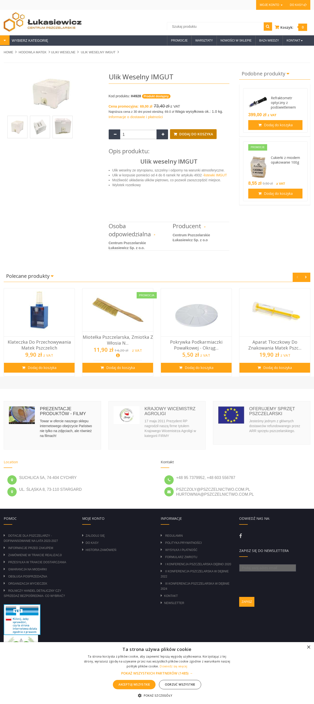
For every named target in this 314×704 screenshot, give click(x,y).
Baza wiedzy (269, 40)
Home (8, 52)
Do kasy (298, 5)
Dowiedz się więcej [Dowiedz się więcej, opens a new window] (173, 666)
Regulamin (174, 535)
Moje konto (271, 5)
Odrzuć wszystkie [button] (180, 684)
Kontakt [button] (295, 40)
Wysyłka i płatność (181, 550)
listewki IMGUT (215, 175)
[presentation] (276, 581)
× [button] (308, 647)
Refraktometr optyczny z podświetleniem (283, 103)
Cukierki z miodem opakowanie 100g (285, 160)
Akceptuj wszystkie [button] (134, 684)
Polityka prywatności (183, 543)
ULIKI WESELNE (63, 52)
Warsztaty (204, 40)
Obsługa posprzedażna (27, 576)
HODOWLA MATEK (33, 52)
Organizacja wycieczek (27, 583)
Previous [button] (297, 277)
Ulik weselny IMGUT (98, 52)
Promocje (179, 40)
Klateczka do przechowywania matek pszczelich (39, 345)
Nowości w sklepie (236, 40)
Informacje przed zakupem (30, 548)
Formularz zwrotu (181, 557)
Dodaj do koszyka (195, 134)
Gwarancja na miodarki (27, 569)
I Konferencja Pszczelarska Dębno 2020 (198, 564)
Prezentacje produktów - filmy (63, 411)
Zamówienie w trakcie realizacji (35, 555)
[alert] (157, 673)
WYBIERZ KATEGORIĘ (29, 40)
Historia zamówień (101, 550)
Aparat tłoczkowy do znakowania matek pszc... (274, 345)
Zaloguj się (95, 535)
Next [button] (305, 277)
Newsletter (174, 603)
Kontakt (171, 596)
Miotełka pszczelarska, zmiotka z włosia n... (118, 340)
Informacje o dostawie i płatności (136, 117)
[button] (157, 673)
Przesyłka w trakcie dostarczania (37, 562)
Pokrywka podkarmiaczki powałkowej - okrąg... (196, 345)
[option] (39, 332)
